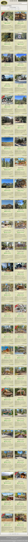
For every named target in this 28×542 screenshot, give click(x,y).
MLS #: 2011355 (20, 178)
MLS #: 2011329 (7, 262)
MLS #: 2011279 (20, 345)
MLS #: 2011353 (20, 136)
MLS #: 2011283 (7, 471)
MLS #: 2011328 (7, 345)
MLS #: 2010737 (7, 241)
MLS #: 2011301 (20, 157)
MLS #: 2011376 (7, 324)
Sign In (26, 0)
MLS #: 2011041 (20, 283)
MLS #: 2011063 (7, 11)
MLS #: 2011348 (7, 387)
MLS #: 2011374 (20, 366)
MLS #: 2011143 (7, 53)
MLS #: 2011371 (20, 450)
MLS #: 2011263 (20, 513)
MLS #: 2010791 (20, 53)
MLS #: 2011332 (7, 94)
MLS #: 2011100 (20, 262)
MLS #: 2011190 (20, 220)
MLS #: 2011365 (7, 429)
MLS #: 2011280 (7, 283)
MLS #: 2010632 (7, 136)
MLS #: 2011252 (20, 199)
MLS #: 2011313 (20, 471)
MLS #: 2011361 (20, 387)
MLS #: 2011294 (7, 199)
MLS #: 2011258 (7, 220)
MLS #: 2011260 (7, 450)
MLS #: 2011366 (20, 115)
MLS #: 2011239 (20, 408)
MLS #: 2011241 (20, 241)
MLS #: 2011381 (20, 429)
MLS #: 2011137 (7, 178)
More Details (11, 30)
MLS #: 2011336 (20, 94)
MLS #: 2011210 (7, 32)
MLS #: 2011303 (20, 32)
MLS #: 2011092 (7, 157)
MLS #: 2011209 (20, 492)
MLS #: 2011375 (7, 408)
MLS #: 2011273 (20, 324)
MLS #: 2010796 (20, 11)
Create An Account (21, 0)
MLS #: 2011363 (7, 492)
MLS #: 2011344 (7, 513)
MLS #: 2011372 (7, 366)
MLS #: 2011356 (7, 115)
